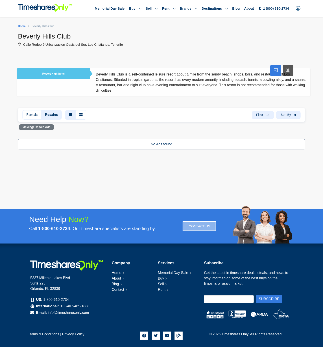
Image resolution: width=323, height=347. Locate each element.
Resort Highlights (53, 73)
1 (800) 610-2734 (276, 8)
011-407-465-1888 (74, 306)
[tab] (275, 70)
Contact (118, 289)
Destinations (215, 8)
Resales (51, 114)
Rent (168, 8)
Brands (188, 8)
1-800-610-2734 (56, 300)
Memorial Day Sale (110, 8)
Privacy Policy (73, 334)
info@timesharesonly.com (68, 313)
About (249, 8)
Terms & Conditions (43, 334)
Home (116, 273)
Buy (135, 8)
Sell (152, 8)
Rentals (32, 114)
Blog (236, 8)
